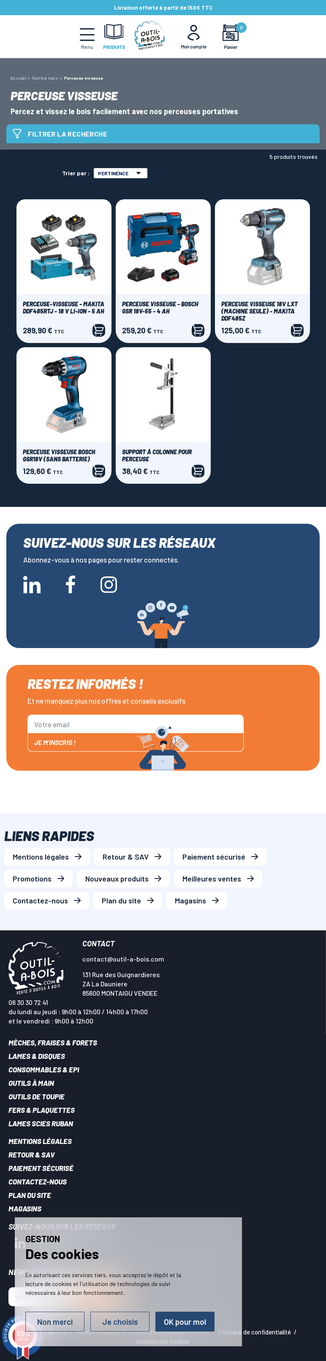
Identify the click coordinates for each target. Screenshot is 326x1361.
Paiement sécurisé (213, 856)
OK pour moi (185, 1321)
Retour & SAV (126, 856)
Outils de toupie (36, 1096)
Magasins (190, 900)
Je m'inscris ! (55, 742)
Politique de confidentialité (254, 1332)
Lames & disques (36, 1056)
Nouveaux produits (117, 878)
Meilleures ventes (211, 878)
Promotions (32, 878)
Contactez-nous (40, 900)
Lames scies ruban (40, 1123)
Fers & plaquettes (41, 1110)
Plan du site (121, 900)
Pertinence (119, 173)
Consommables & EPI (43, 1069)
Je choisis (120, 1321)
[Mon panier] (231, 36)
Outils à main (31, 1083)
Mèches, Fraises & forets (52, 1042)
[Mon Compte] (194, 36)
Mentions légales (41, 856)
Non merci (55, 1321)
